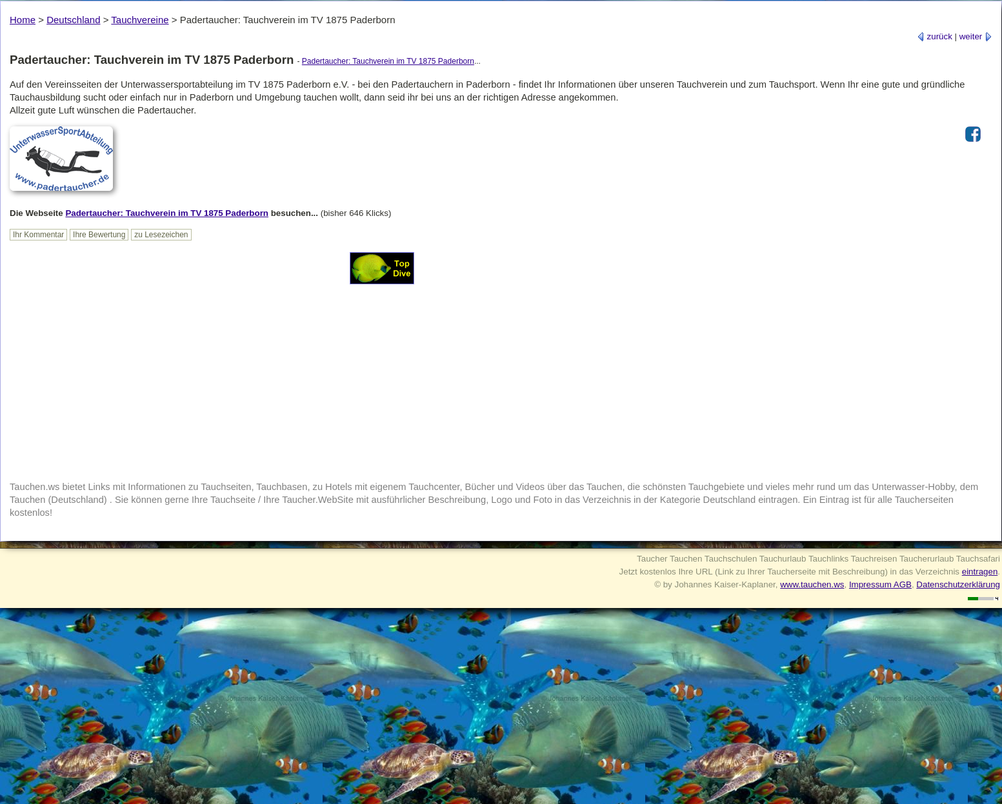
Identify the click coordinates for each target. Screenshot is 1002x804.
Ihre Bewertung (99, 234)
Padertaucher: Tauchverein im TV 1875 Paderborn (388, 61)
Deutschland (73, 19)
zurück (934, 36)
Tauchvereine (139, 19)
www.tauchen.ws (812, 584)
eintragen (980, 571)
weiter (975, 36)
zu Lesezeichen (161, 234)
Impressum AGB (880, 584)
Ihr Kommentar (38, 234)
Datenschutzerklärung (958, 584)
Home (22, 19)
